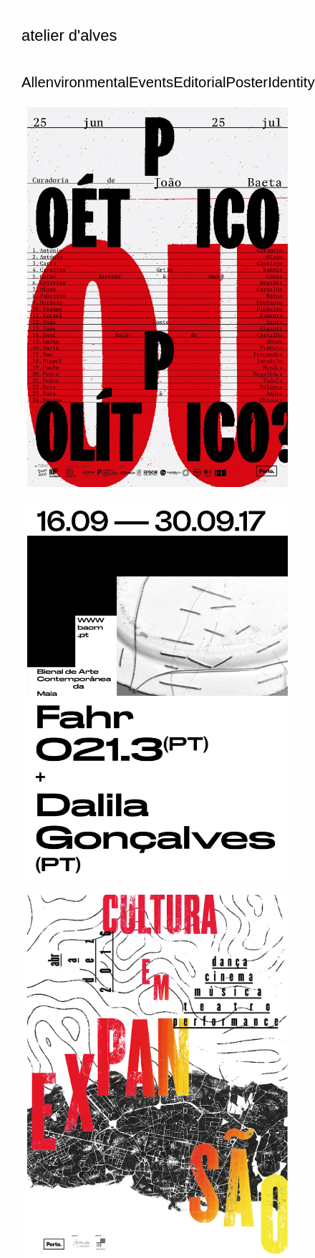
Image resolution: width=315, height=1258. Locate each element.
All (29, 82)
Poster (247, 82)
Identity (291, 82)
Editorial (199, 82)
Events (151, 82)
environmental (84, 82)
